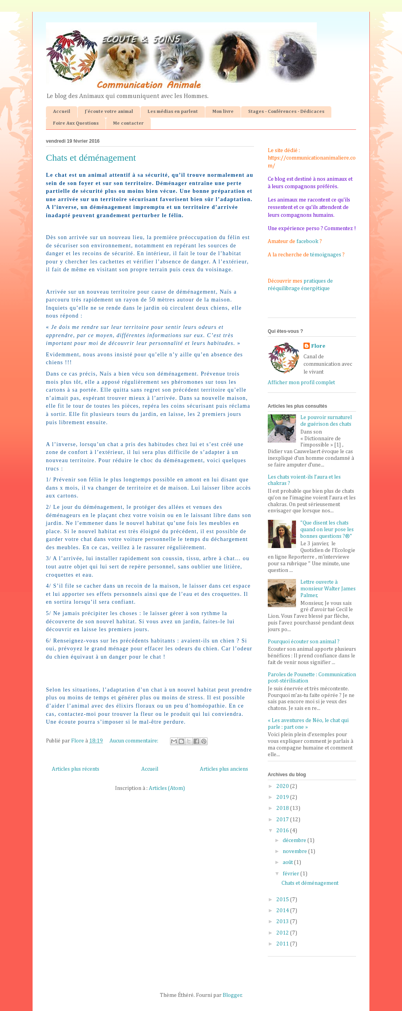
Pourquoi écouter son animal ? (304, 641)
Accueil (61, 111)
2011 (283, 944)
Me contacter (128, 123)
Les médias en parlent (173, 111)
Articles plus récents (75, 769)
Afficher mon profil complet (301, 382)
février (291, 874)
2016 (283, 830)
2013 (283, 921)
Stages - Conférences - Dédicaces (286, 111)
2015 (283, 899)
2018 (283, 808)
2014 (283, 910)
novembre (295, 851)
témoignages (325, 255)
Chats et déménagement (91, 157)
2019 (283, 797)
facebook (307, 241)
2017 (283, 819)
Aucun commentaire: (134, 741)
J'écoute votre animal (109, 111)
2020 (283, 786)
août (288, 862)
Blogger (232, 995)
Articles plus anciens (224, 769)
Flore (318, 346)
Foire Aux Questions (76, 123)
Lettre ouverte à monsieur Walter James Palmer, (328, 588)
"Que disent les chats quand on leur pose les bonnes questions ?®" (327, 529)
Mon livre (223, 111)
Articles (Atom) (167, 788)
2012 (283, 933)
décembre (295, 840)
